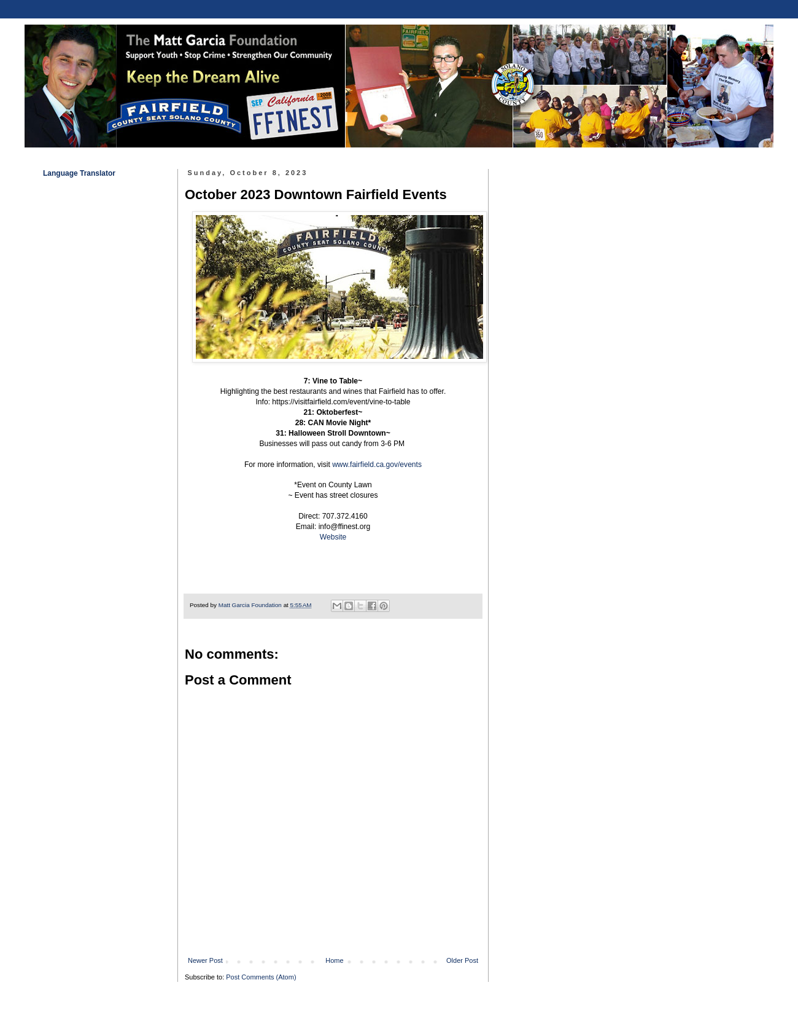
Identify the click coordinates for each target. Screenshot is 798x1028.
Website (333, 537)
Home (334, 960)
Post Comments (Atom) (261, 977)
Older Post (462, 960)
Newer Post (205, 960)
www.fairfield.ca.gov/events (377, 464)
